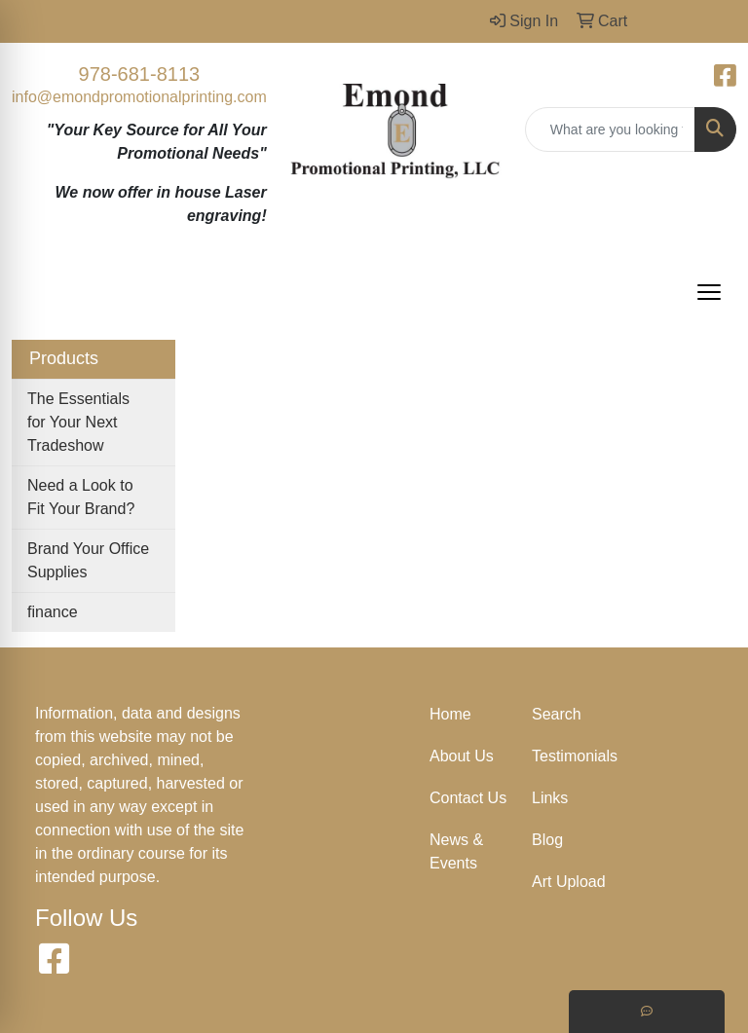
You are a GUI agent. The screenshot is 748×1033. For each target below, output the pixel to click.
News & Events (456, 851)
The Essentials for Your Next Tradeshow (78, 422)
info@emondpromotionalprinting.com (139, 97)
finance (52, 612)
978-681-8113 (140, 74)
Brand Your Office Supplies (88, 560)
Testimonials (571, 756)
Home (450, 714)
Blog (547, 839)
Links (550, 798)
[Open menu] (709, 292)
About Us (462, 756)
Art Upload (569, 881)
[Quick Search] (610, 129)
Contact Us (468, 798)
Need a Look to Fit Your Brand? (80, 497)
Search (556, 714)
